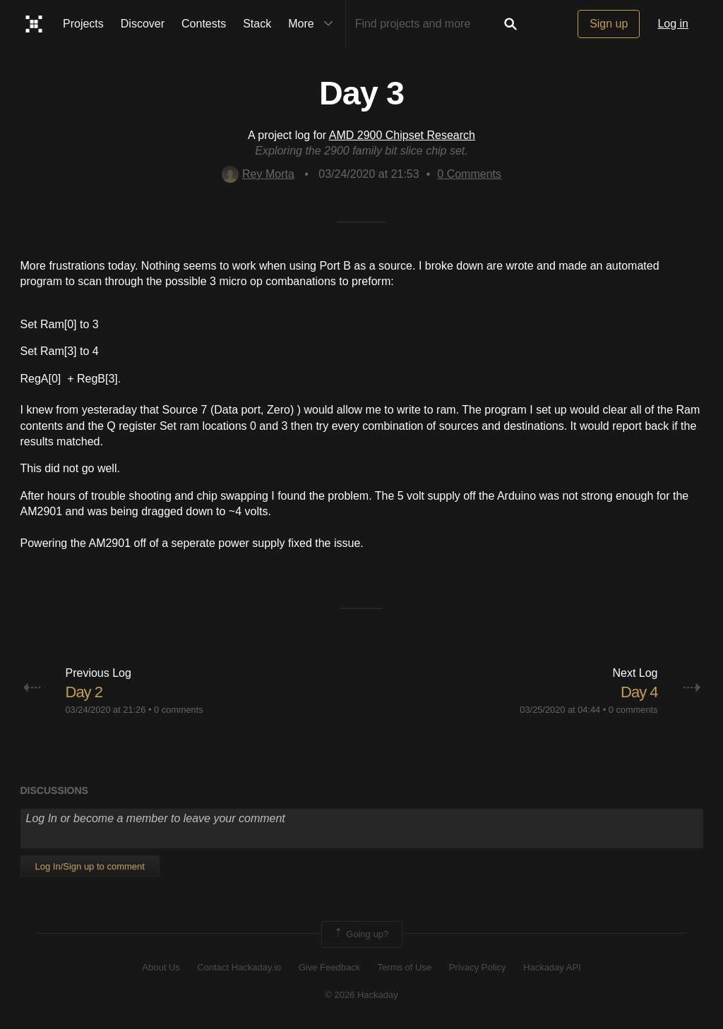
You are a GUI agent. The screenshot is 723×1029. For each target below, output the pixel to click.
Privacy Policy (477, 967)
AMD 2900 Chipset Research (402, 135)
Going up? (361, 934)
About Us (160, 967)
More (313, 24)
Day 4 (639, 692)
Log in (672, 24)
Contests (203, 24)
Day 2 (84, 692)
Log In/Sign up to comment (90, 866)
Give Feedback (329, 967)
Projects (83, 24)
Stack (257, 24)
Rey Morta (258, 174)
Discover (143, 24)
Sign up (609, 24)
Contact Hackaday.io (239, 967)
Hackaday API (552, 967)
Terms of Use (405, 967)
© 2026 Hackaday (361, 994)
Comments (469, 174)
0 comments (178, 709)
